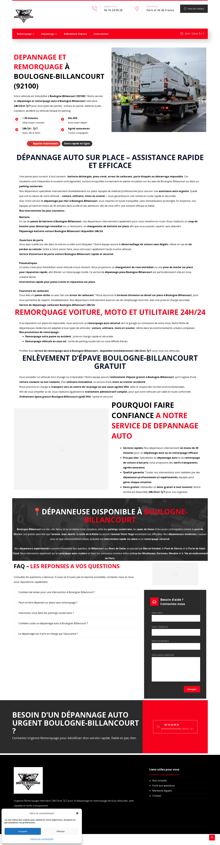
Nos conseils (159, 780)
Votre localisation (176, 644)
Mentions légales (162, 790)
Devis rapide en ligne (77, 143)
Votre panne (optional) (176, 668)
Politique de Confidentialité (41, 839)
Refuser (61, 831)
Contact (156, 795)
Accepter (22, 831)
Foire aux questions (163, 785)
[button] (77, 813)
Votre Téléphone (176, 630)
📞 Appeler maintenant (43, 143)
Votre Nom (176, 616)
